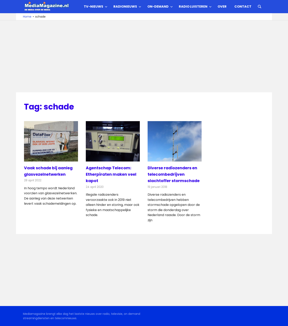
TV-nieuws (95, 6)
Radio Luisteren (195, 6)
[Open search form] (259, 6)
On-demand (160, 6)
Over (222, 6)
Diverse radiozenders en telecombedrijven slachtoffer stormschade (174, 174)
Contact (242, 6)
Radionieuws (127, 6)
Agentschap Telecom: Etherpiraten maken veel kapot (111, 174)
